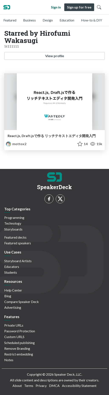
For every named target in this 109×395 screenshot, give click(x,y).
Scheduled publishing (19, 343)
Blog (7, 296)
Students (10, 272)
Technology (12, 223)
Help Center (13, 290)
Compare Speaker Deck (21, 302)
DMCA (54, 386)
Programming (14, 217)
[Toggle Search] (99, 7)
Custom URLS (14, 337)
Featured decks (15, 237)
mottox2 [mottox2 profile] (16, 144)
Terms (28, 386)
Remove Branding (17, 348)
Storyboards (13, 229)
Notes (8, 360)
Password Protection (19, 331)
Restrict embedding (18, 354)
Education (67, 20)
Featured (9, 20)
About (17, 386)
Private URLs (13, 325)
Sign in (56, 7)
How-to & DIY (91, 20)
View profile (54, 56)
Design (48, 20)
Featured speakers (17, 243)
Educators (11, 267)
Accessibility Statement (79, 386)
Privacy (41, 386)
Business (29, 20)
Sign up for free (79, 7)
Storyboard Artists (18, 261)
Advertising (12, 307)
